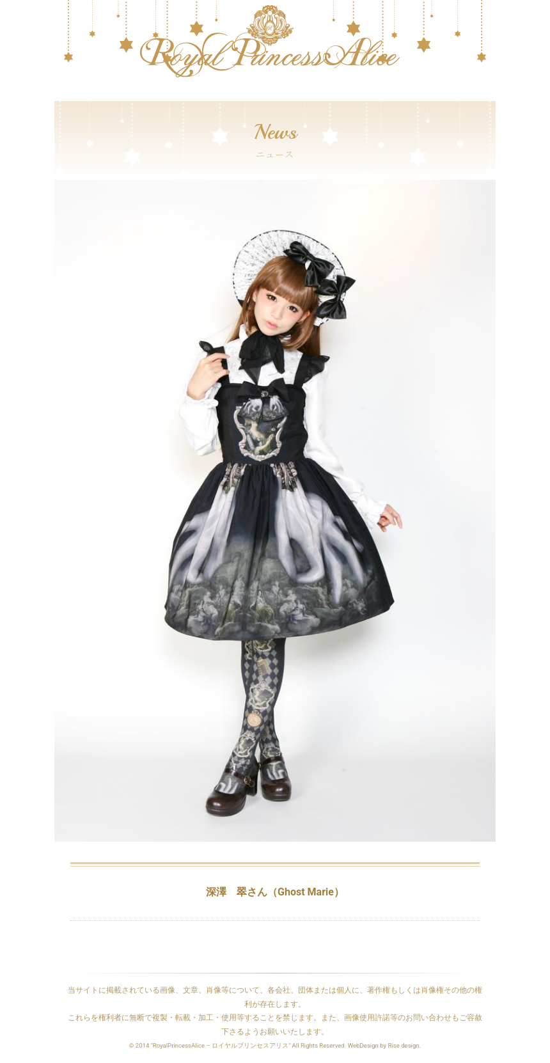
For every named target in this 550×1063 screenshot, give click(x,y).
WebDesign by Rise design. (384, 1045)
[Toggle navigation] (62, 94)
